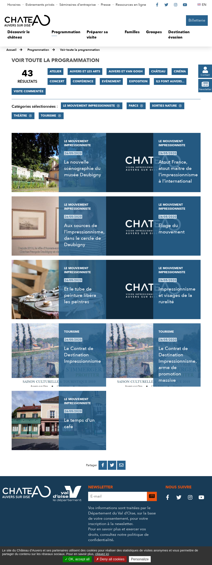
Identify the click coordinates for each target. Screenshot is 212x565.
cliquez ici (102, 554)
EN (205, 4)
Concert (57, 81)
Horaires (14, 4)
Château (158, 71)
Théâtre (20, 116)
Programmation (38, 50)
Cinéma (180, 71)
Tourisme (48, 116)
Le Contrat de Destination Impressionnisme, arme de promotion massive (178, 364)
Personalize (140, 559)
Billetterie (197, 20)
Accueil (11, 50)
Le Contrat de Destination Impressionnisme (82, 354)
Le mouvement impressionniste (89, 106)
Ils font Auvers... (170, 81)
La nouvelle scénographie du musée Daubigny (82, 168)
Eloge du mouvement (172, 228)
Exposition (138, 81)
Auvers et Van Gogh (126, 71)
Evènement (111, 81)
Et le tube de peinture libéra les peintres (80, 295)
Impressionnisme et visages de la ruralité (177, 295)
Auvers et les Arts (85, 71)
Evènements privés (40, 4)
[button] (26, 34)
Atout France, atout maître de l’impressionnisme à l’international (178, 171)
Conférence (83, 81)
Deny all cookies (110, 559)
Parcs (133, 106)
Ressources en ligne (131, 4)
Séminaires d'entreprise (77, 4)
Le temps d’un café (79, 423)
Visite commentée (29, 91)
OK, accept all (77, 559)
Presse (106, 4)
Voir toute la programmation (80, 50)
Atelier (55, 71)
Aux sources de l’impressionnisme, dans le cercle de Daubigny (84, 235)
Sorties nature (164, 106)
